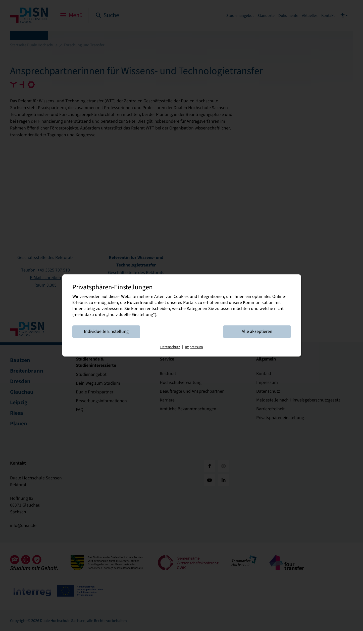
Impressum (194, 347)
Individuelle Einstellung (106, 332)
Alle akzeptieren (257, 332)
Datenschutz (170, 347)
